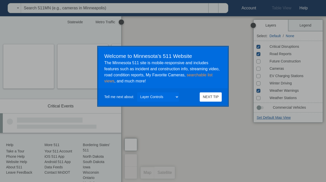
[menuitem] (1, 8)
